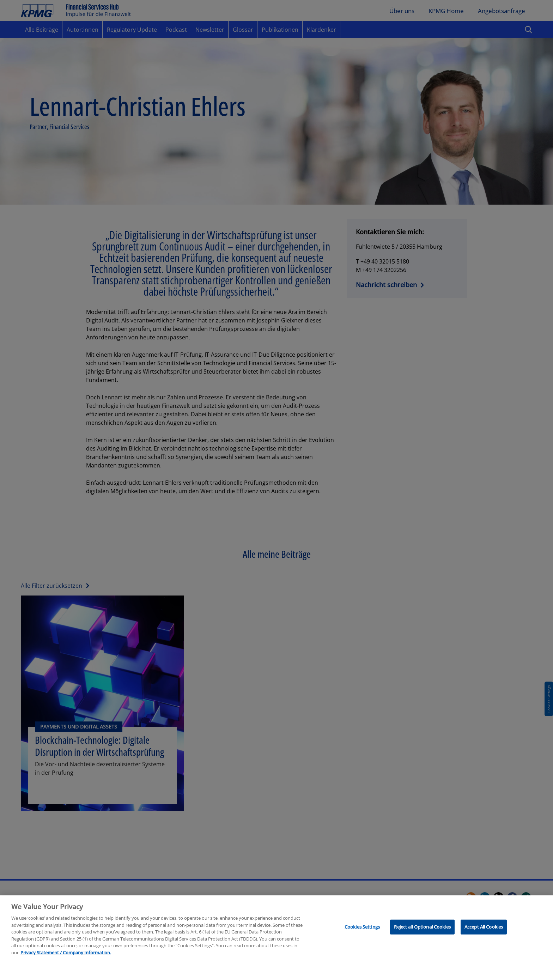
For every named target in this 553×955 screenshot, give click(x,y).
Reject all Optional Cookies (422, 929)
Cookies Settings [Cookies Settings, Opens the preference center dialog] (362, 929)
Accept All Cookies (483, 929)
